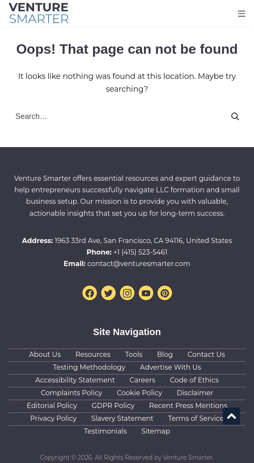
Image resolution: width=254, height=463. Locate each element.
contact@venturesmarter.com (138, 264)
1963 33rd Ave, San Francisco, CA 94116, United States (143, 241)
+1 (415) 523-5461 (141, 252)
